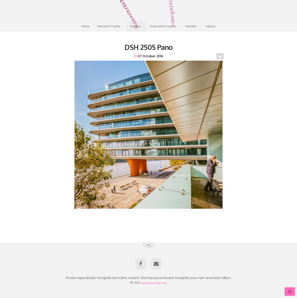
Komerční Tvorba (109, 26)
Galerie (135, 26)
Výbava (210, 26)
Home (86, 26)
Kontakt (191, 26)
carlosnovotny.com (154, 282)
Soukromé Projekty (163, 26)
